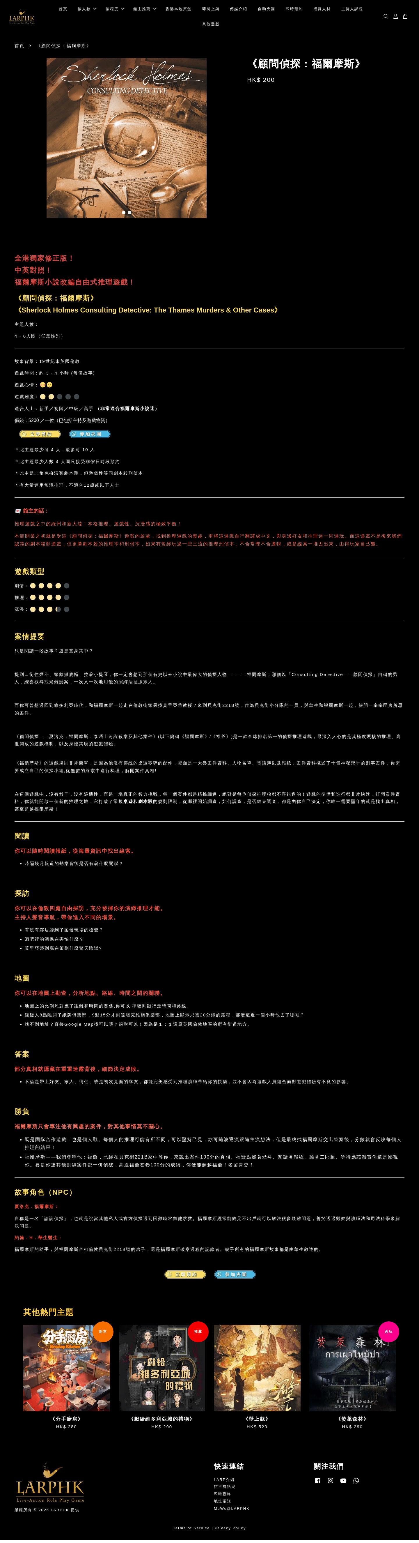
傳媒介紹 (238, 10)
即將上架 (211, 10)
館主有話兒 (225, 1490)
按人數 (87, 10)
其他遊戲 (211, 25)
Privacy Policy (230, 1531)
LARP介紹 (224, 1482)
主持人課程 (352, 10)
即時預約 (294, 10)
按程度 (115, 10)
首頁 (63, 10)
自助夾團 (266, 10)
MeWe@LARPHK (232, 1511)
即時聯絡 (222, 1497)
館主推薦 (145, 10)
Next (230, 142)
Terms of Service (191, 1531)
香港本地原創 (179, 10)
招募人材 (322, 10)
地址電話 (222, 1504)
